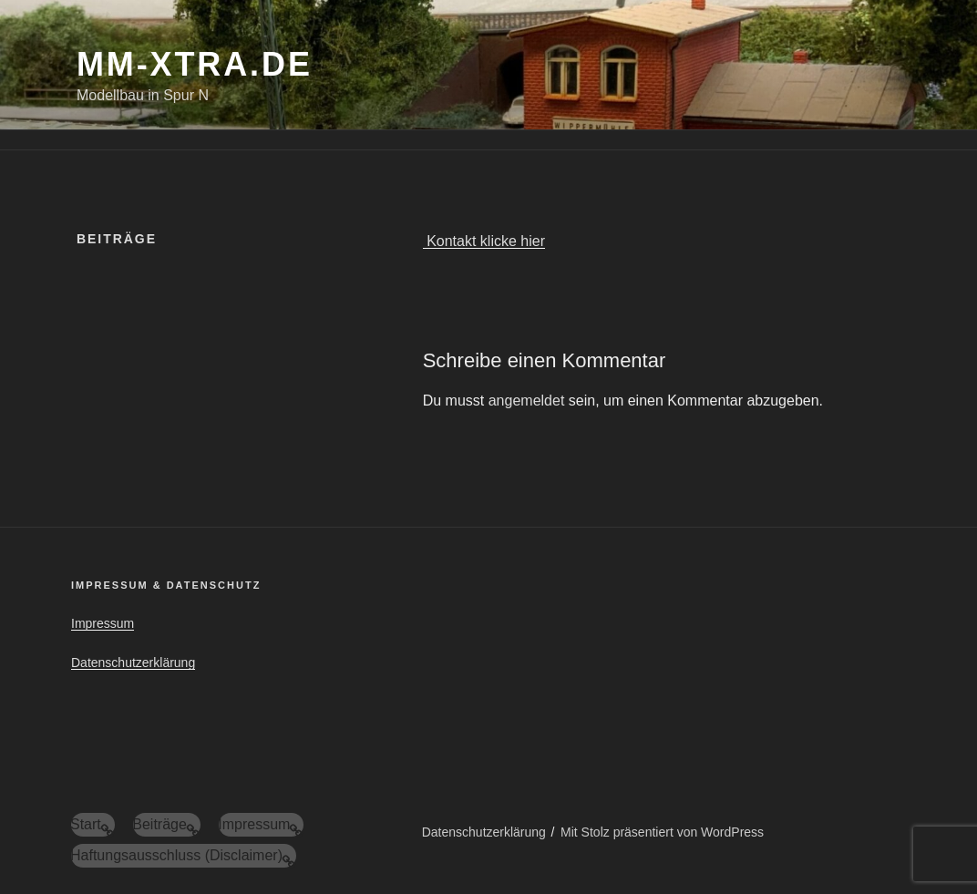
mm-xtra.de (195, 64)
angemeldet (526, 400)
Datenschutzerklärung (133, 662)
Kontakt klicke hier (484, 241)
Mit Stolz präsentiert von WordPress (662, 832)
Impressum (102, 623)
